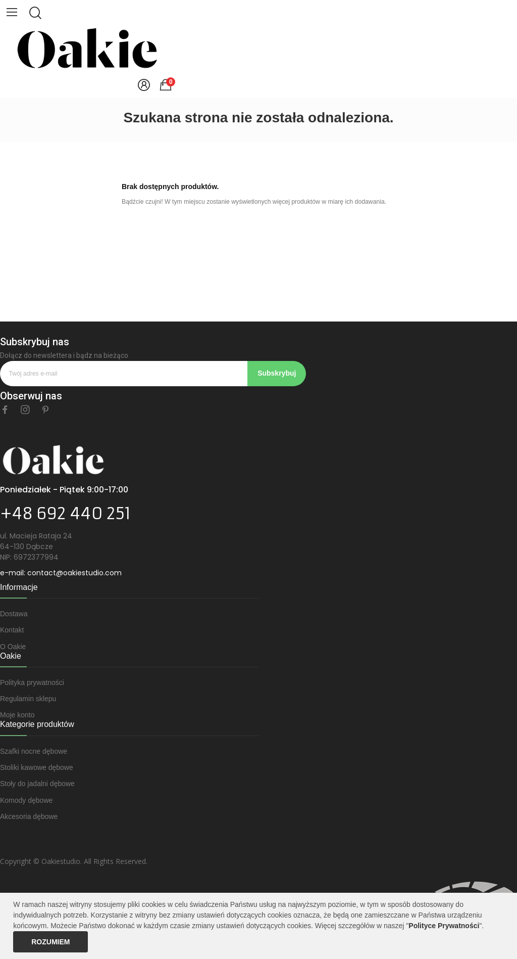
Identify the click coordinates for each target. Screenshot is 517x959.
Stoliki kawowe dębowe (36, 767)
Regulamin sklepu (28, 699)
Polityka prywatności (32, 682)
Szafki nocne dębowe (33, 751)
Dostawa (13, 614)
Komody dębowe (26, 800)
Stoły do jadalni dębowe (37, 784)
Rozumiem (50, 942)
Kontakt (12, 630)
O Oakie (13, 647)
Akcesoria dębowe (29, 816)
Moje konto (17, 715)
